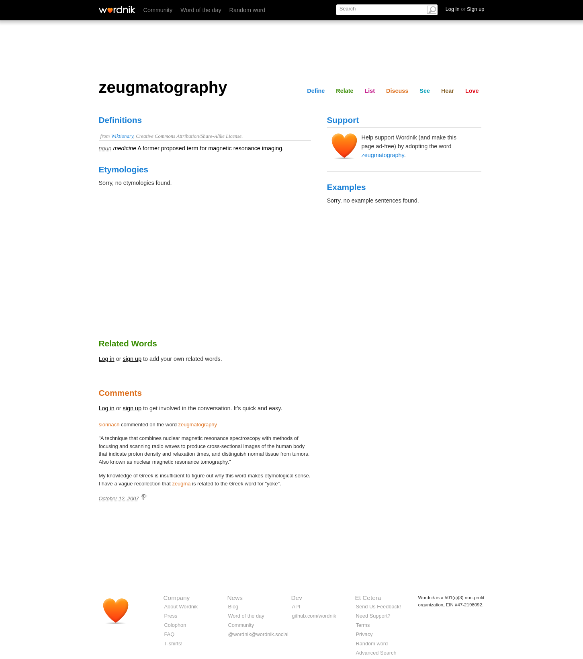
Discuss (397, 91)
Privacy (364, 634)
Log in (107, 359)
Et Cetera (368, 597)
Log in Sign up (465, 9)
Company (177, 597)
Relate (344, 91)
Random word (247, 10)
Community (158, 10)
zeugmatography (383, 155)
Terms (363, 625)
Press (171, 616)
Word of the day (200, 10)
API (296, 607)
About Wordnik (181, 607)
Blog (233, 607)
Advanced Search (376, 653)
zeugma (181, 484)
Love (472, 91)
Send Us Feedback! (378, 607)
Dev (296, 597)
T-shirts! (173, 644)
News (235, 597)
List (370, 91)
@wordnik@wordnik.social (258, 634)
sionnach (109, 425)
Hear (447, 91)
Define (316, 91)
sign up (132, 359)
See (424, 91)
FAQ (169, 634)
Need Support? (373, 616)
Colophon (175, 625)
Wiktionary (122, 136)
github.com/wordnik (314, 616)
